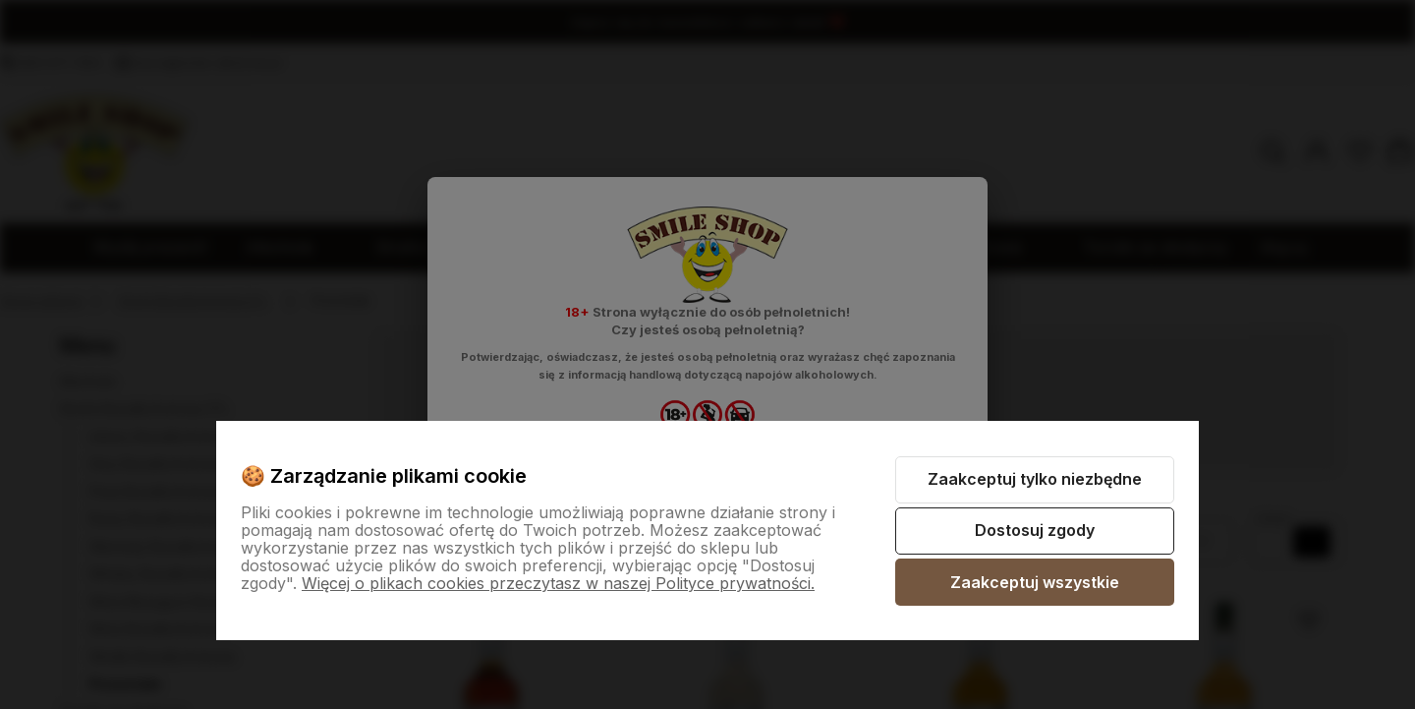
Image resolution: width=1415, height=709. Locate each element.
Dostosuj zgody (1035, 530)
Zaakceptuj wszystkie (1034, 582)
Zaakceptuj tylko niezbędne (1035, 479)
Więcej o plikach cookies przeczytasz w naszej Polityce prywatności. (558, 583)
